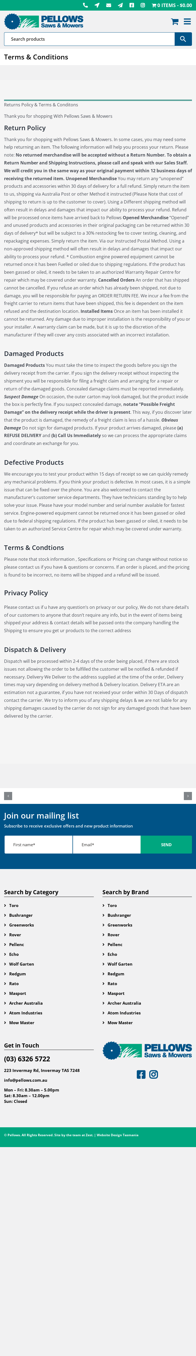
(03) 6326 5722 (27, 1058)
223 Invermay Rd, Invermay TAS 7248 (42, 1070)
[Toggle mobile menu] (188, 21)
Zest (89, 1135)
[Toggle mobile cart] (174, 21)
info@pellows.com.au (25, 1080)
